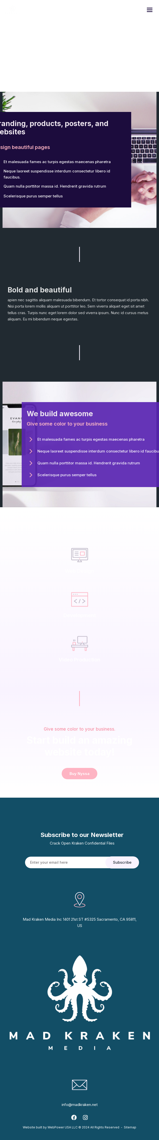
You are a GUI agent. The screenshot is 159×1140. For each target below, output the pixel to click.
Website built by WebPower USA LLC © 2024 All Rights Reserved (71, 1127)
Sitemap (130, 1127)
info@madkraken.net (80, 1104)
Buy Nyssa (79, 773)
